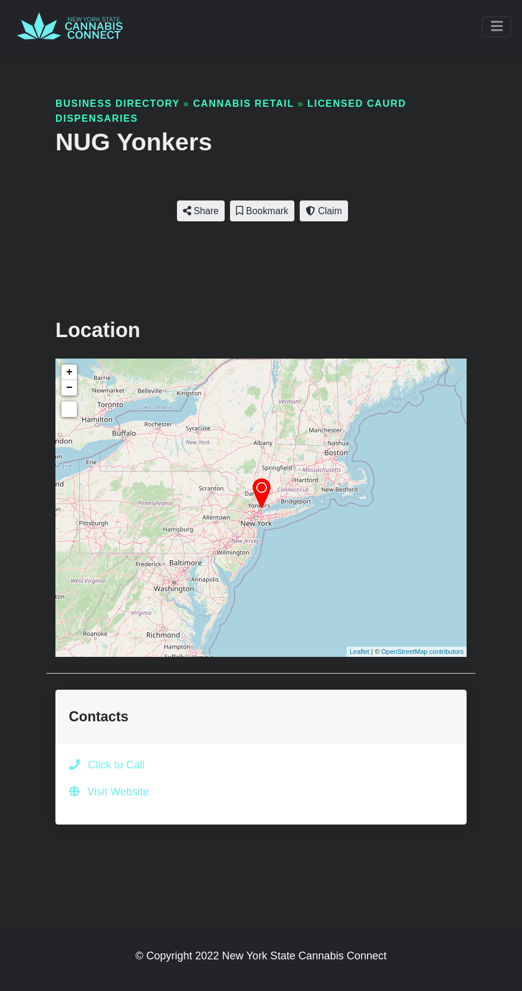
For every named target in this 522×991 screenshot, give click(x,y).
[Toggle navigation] (496, 26)
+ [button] (69, 372)
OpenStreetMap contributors (422, 651)
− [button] (69, 388)
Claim (324, 211)
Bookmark (262, 211)
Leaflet (359, 651)
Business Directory (117, 103)
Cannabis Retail (243, 103)
